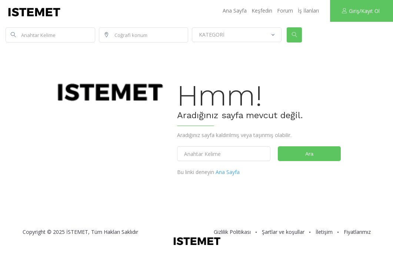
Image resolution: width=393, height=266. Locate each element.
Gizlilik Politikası (232, 232)
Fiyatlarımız (357, 232)
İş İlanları (308, 10)
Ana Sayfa (235, 10)
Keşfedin (262, 10)
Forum (285, 10)
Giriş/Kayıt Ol (361, 10)
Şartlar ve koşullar (283, 232)
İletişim (324, 232)
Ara (309, 154)
